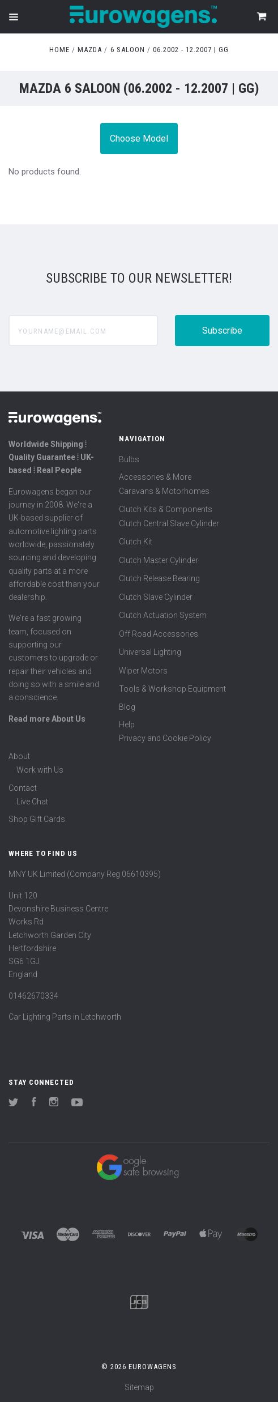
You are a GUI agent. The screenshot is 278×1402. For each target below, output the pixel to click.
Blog (127, 706)
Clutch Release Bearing (159, 578)
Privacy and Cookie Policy (165, 738)
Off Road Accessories (158, 633)
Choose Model (139, 138)
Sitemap (139, 1387)
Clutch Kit (135, 541)
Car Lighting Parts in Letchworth (64, 1016)
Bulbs (129, 459)
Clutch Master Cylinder (158, 560)
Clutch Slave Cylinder (156, 597)
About (19, 756)
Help (127, 724)
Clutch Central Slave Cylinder (169, 523)
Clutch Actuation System (163, 615)
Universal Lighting (150, 652)
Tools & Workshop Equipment (172, 688)
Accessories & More (155, 476)
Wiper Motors (143, 670)
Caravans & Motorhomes (164, 491)
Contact (22, 787)
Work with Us (39, 769)
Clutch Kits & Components (165, 509)
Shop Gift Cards (36, 819)
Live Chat (32, 801)
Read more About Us (46, 718)
